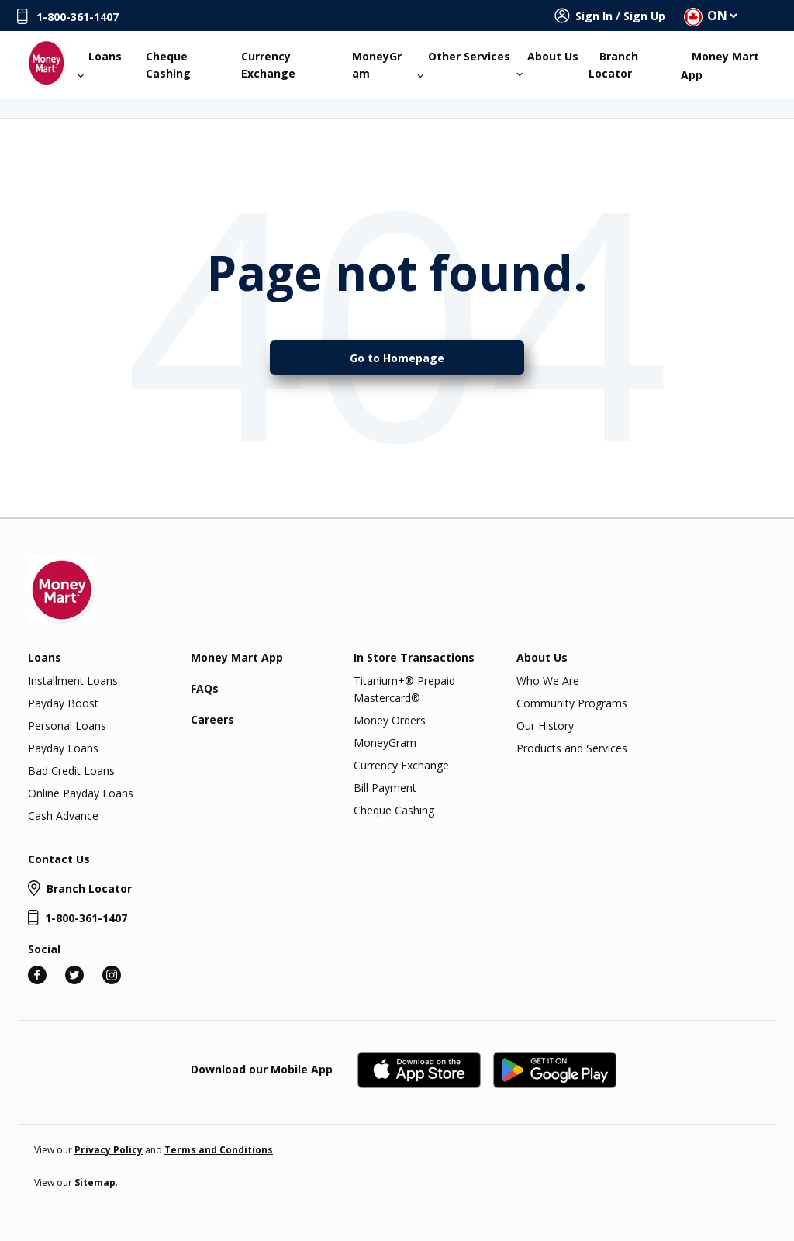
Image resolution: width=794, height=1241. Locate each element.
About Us (548, 64)
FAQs (205, 688)
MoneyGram (377, 65)
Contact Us (59, 859)
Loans (100, 64)
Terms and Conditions (218, 1149)
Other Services (464, 64)
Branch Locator (613, 65)
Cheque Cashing (168, 65)
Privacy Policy (108, 1149)
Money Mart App (720, 65)
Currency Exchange (268, 65)
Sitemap (95, 1182)
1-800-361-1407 (77, 16)
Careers (212, 719)
